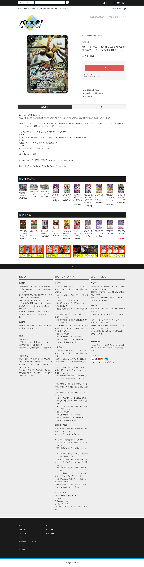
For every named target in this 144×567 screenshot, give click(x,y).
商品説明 (44, 107)
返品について (88, 74)
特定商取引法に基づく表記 (92, 76)
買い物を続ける (88, 96)
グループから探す (46, 8)
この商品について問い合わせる (92, 93)
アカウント (108, 3)
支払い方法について (26, 529)
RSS (20, 549)
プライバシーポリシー (26, 545)
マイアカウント (51, 525)
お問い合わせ (116, 8)
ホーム (20, 8)
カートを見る (50, 529)
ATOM (25, 549)
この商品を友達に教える (90, 90)
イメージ (99, 107)
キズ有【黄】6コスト (99, 35)
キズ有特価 (89, 35)
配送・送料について (26, 533)
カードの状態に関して (37, 160)
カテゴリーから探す (31, 8)
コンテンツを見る (61, 8)
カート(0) (120, 3)
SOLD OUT (104, 68)
